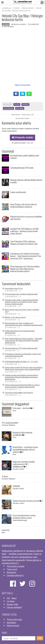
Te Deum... (5, 476)
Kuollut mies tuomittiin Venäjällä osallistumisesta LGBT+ (24, 464)
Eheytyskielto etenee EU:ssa (14, 288)
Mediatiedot (11, 572)
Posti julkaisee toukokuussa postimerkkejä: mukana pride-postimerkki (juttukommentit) (23, 355)
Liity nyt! (30, 143)
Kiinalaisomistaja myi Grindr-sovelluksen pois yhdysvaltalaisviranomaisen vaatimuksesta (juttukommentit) (23, 324)
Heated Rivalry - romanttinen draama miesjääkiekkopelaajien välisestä (25, 449)
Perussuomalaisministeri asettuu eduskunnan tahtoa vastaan (24, 516)
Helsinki (25, 104)
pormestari (5, 529)
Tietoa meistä (12, 569)
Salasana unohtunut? (14, 607)
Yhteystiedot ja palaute (15, 566)
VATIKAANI (16, 486)
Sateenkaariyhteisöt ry (15, 575)
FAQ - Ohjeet (12, 598)
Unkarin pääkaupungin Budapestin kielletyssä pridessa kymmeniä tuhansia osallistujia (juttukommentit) (22, 386)
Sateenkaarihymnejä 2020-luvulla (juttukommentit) (21, 348)
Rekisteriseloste (13, 625)
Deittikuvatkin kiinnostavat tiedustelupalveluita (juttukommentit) (20, 332)
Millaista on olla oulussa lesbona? (15, 317)
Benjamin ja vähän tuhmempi (22, 433)
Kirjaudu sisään (22, 137)
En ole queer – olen (23, 408)
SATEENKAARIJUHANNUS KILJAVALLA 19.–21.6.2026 (21, 361)
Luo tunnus (11, 601)
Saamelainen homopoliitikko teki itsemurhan (19, 392)
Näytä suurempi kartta (22, 85)
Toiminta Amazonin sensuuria (28, 500)
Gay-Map (20, 108)
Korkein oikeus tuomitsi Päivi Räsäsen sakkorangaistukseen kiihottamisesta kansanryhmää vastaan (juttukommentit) (23, 368)
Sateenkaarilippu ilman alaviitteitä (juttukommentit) (21, 294)
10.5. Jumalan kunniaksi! (10, 422)
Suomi (16, 104)
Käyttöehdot (11, 622)
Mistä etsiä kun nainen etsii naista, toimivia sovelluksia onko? (22, 310)
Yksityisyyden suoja (14, 619)
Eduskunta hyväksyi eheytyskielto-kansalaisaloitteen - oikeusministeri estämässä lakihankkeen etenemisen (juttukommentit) (22, 377)
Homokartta (8, 108)
